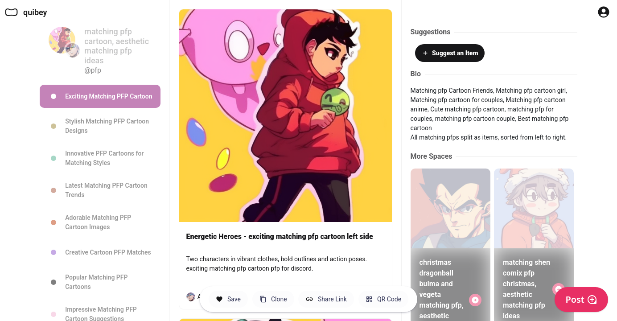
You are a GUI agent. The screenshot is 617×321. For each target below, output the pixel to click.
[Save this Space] (228, 299)
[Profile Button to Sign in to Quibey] (604, 12)
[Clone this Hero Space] (273, 299)
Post (581, 299)
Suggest (450, 53)
